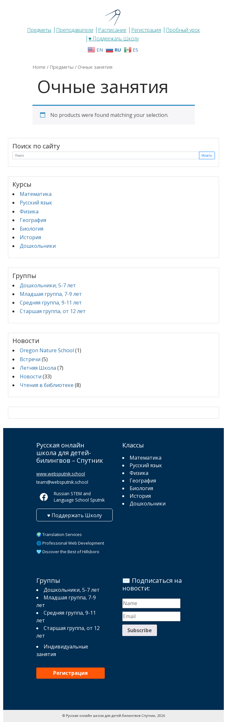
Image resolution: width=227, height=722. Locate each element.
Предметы (39, 29)
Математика (36, 193)
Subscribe (139, 630)
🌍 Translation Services (59, 534)
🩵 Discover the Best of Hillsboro (67, 551)
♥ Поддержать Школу (114, 38)
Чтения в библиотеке (47, 385)
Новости (30, 376)
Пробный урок (183, 29)
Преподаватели (74, 29)
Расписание (112, 29)
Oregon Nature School (47, 350)
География (33, 220)
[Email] (151, 616)
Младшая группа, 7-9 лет (51, 293)
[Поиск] (105, 156)
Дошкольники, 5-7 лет (48, 285)
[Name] (151, 603)
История (30, 237)
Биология (31, 228)
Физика (29, 211)
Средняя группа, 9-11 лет (51, 302)
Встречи (30, 359)
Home (39, 67)
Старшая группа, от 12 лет (53, 311)
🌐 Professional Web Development (70, 543)
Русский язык (36, 202)
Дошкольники (38, 245)
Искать (207, 155)
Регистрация (146, 29)
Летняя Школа (38, 367)
